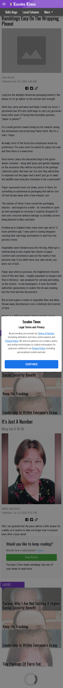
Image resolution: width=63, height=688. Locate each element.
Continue (31, 364)
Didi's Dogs (11, 12)
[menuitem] (49, 12)
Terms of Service (46, 333)
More (49, 12)
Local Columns (31, 12)
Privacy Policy (11, 341)
